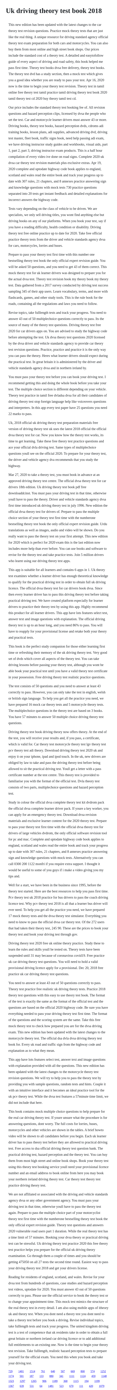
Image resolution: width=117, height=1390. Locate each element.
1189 (54, 1381)
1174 (11, 1376)
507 (63, 1371)
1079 (101, 1386)
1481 (51, 1386)
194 (86, 1381)
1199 (97, 1381)
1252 (103, 1371)
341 (61, 1376)
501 (22, 1376)
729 (10, 1371)
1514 (32, 1371)
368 (65, 1381)
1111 (71, 1376)
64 (41, 1386)
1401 (21, 1371)
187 (32, 1376)
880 (51, 1376)
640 (53, 1371)
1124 (83, 1376)
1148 (104, 1376)
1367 (11, 1386)
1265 (33, 1381)
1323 (11, 1381)
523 (61, 1386)
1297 (22, 1381)
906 (44, 1381)
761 (43, 1371)
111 (81, 1386)
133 (42, 1376)
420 (91, 1386)
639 (22, 1386)
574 (92, 1371)
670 (71, 1386)
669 (73, 1371)
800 (83, 1371)
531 (32, 1386)
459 (93, 1376)
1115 (76, 1381)
